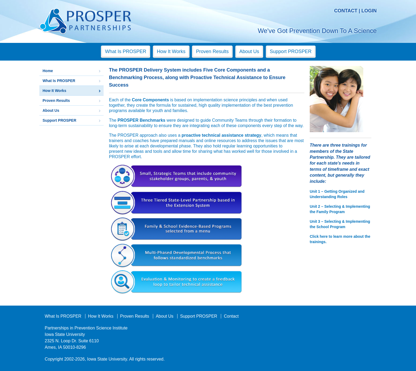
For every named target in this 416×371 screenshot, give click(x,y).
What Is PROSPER (125, 51)
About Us (249, 51)
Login (369, 10)
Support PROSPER (291, 51)
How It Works (171, 51)
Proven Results (212, 51)
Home (48, 71)
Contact (345, 10)
